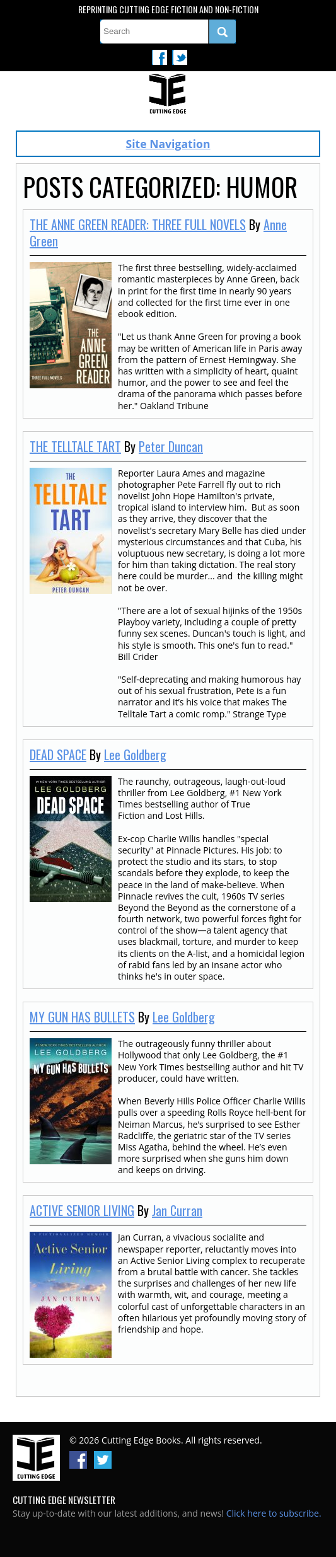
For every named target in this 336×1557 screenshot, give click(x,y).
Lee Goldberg (135, 754)
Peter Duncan (171, 446)
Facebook (159, 57)
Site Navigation (168, 143)
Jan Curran (177, 1210)
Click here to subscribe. (274, 1513)
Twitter (179, 57)
